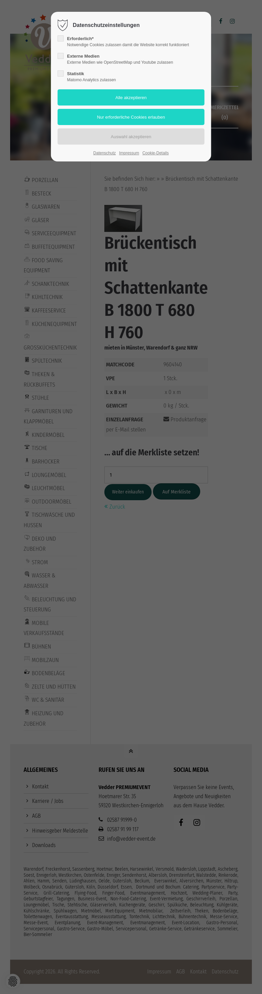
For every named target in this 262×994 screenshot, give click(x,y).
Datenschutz (104, 153)
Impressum (129, 153)
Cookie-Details (155, 153)
